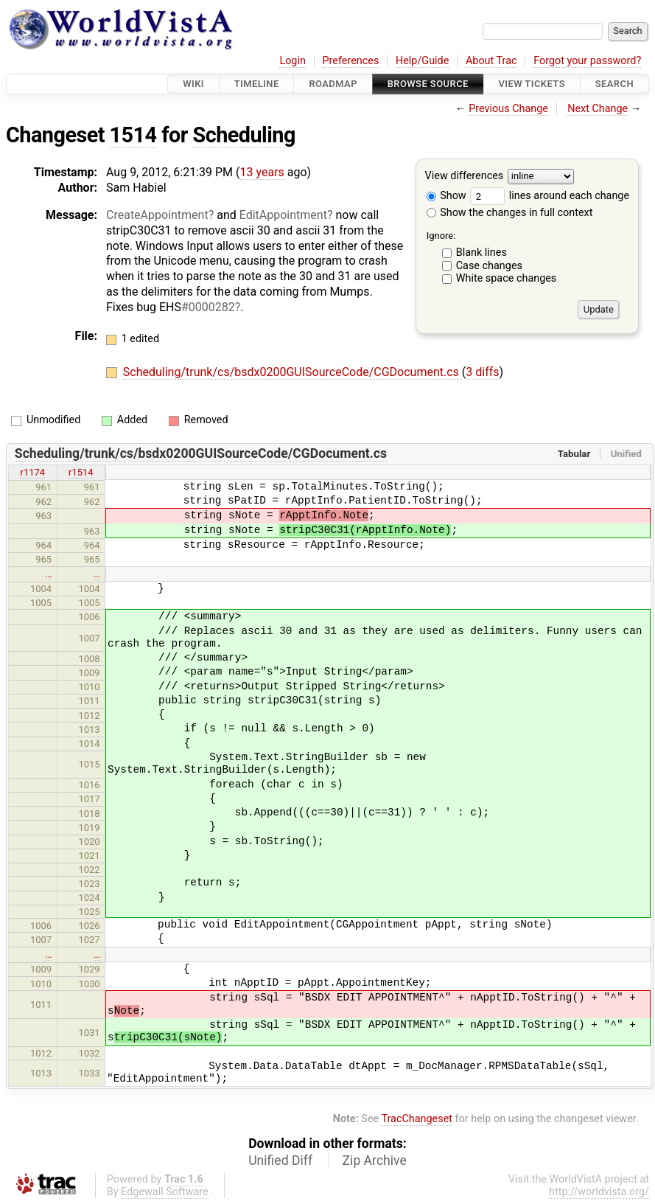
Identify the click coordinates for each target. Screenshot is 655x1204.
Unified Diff (280, 1160)
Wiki (193, 83)
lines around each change (549, 195)
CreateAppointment (157, 215)
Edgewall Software (165, 1192)
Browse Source (428, 83)
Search (614, 83)
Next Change (597, 108)
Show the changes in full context (510, 212)
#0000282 (208, 307)
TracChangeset (416, 1119)
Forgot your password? (587, 61)
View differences (464, 176)
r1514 (81, 472)
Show (446, 195)
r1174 (33, 472)
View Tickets (532, 83)
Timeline (256, 83)
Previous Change (508, 108)
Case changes (489, 266)
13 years (262, 172)
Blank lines (481, 252)
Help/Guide (422, 61)
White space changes (506, 278)
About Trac (491, 61)
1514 (133, 134)
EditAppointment (283, 215)
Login (292, 61)
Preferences (350, 61)
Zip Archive (375, 1160)
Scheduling (243, 134)
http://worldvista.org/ (599, 1192)
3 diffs (482, 372)
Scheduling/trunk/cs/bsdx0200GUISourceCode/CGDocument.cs (292, 372)
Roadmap (333, 83)
